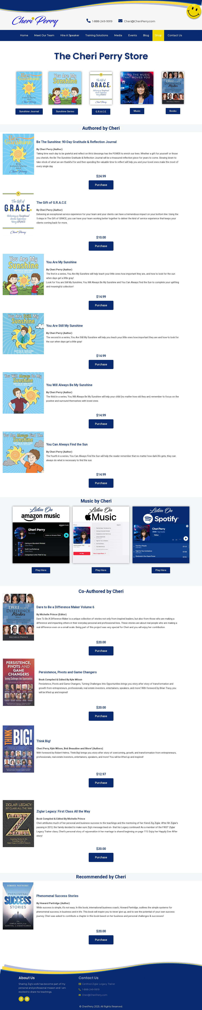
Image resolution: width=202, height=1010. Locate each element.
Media (118, 35)
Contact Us (175, 35)
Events (132, 35)
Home (24, 35)
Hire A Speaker (69, 35)
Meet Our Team (44, 35)
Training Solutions (96, 35)
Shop (158, 35)
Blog (146, 35)
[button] (29, 111)
